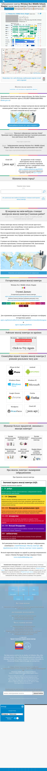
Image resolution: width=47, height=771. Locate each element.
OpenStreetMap (36, 73)
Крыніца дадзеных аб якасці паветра (24, 715)
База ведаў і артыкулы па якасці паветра (24, 705)
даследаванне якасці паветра (23, 701)
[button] (45, 68)
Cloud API (32, 454)
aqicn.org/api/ (37, 172)
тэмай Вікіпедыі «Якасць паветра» (27, 635)
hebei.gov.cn (5, 100)
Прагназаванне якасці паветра (24, 718)
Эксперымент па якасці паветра (23, 706)
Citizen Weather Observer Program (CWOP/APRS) (24, 756)
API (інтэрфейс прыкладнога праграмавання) (23, 722)
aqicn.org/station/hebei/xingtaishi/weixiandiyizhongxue (23, 322)
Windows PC (32, 428)
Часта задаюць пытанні (23, 712)
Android (32, 415)
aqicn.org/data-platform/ (23, 347)
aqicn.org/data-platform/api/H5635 (31, 169)
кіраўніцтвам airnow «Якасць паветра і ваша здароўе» (23, 637)
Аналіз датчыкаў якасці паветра (23, 708)
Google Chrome (14, 441)
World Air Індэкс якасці (27, 661)
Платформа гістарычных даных (23, 723)
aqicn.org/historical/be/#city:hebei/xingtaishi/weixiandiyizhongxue (23, 342)
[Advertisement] (23, 215)
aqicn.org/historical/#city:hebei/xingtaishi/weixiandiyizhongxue (23, 318)
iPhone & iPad (14, 415)
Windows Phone (14, 428)
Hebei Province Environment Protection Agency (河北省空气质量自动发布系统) (24, 758)
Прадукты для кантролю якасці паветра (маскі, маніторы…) (24, 720)
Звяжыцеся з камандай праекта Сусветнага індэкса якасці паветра (24, 696)
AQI (17, 14)
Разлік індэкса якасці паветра (24, 717)
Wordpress (14, 454)
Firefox (32, 441)
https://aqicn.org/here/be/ (23, 141)
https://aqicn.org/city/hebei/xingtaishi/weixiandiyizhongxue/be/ (23, 150)
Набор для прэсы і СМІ (23, 698)
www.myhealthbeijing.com (23, 646)
